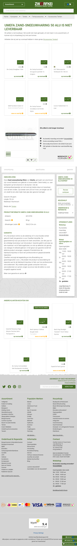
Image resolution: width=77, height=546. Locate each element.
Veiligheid (4, 402)
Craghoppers (31, 429)
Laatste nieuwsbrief (33, 467)
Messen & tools (6, 463)
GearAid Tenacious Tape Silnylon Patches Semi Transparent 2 (13, 331)
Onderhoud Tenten (63, 213)
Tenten (13, 206)
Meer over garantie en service (15, 273)
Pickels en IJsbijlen (7, 469)
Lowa (29, 404)
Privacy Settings (38, 533)
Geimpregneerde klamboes (10, 450)
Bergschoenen (6, 418)
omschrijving (8, 170)
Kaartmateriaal (57, 425)
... (19, 17)
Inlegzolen (56, 420)
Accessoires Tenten (50, 39)
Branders (4, 448)
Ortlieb (29, 416)
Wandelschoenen (7, 412)
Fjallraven (30, 423)
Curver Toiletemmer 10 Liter (61, 107)
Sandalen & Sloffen (7, 414)
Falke (28, 427)
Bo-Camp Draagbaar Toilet (15, 69)
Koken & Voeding (7, 404)
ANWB (29, 412)
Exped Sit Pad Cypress (58, 366)
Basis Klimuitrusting (59, 404)
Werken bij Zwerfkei (33, 459)
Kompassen (5, 461)
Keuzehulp (57, 398)
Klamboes (56, 431)
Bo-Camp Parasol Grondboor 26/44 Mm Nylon (37, 109)
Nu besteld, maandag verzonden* (57, 138)
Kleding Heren (6, 410)
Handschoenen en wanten (61, 418)
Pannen (4, 467)
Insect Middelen (6, 427)
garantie (70, 170)
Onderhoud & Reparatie (12, 439)
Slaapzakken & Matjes (8, 416)
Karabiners (5, 459)
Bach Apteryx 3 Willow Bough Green (38, 332)
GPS (3, 455)
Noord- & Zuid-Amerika (9, 423)
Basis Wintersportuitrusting (61, 406)
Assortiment (14, 4)
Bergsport (5, 408)
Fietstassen (56, 416)
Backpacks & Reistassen (60, 402)
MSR (28, 408)
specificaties (40, 170)
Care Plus (30, 418)
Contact (29, 442)
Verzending (30, 448)
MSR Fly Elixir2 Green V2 (15, 107)
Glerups (29, 414)
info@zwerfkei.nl (64, 290)
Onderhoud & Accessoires (9, 429)
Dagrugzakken (57, 412)
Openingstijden (31, 444)
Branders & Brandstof (59, 410)
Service (29, 453)
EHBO (55, 414)
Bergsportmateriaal (8, 444)
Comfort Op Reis (7, 420)
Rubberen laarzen (7, 471)
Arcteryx (29, 425)
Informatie (31, 439)
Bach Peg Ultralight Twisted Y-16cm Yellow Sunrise (61, 332)
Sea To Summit (31, 410)
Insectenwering (57, 423)
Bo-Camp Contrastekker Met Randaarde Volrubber (20, 367)
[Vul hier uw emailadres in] (51, 387)
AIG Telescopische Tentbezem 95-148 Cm (61, 71)
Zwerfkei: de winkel (33, 457)
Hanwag (29, 431)
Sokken (4, 406)
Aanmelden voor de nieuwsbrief (37, 469)
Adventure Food (32, 406)
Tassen (4, 431)
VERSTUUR (69, 387)
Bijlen (54, 408)
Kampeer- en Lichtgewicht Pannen (63, 427)
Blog (28, 461)
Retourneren (31, 446)
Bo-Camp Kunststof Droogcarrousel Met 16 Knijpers (37, 72)
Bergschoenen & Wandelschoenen (12, 442)
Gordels (4, 453)
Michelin (29, 420)
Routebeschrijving (32, 450)
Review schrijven (65, 191)
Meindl (29, 402)
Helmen (4, 457)
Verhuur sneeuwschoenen (35, 455)
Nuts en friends (6, 465)
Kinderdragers (57, 429)
